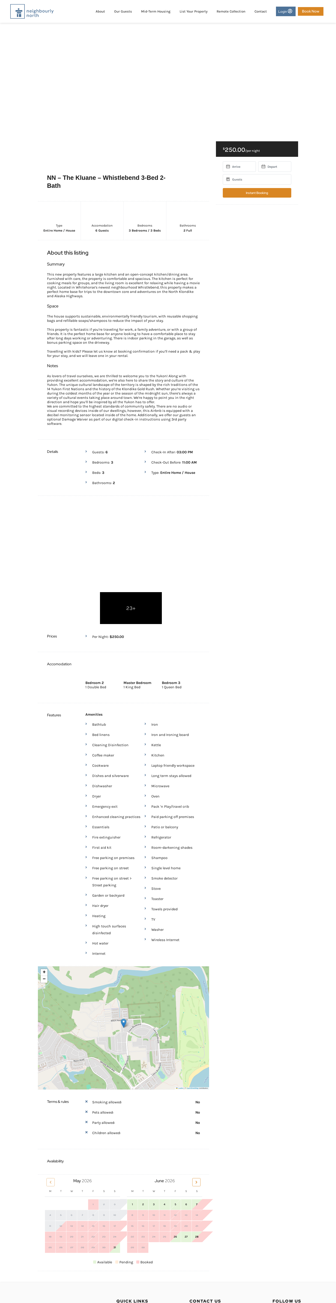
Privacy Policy (127, 1254)
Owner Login (126, 1246)
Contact (260, 11)
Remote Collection (230, 11)
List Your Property (193, 11)
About (99, 11)
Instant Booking (257, 193)
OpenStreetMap (192, 1024)
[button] (123, 959)
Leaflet (179, 1024)
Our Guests (122, 11)
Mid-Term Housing (155, 11)
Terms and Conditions (135, 1262)
